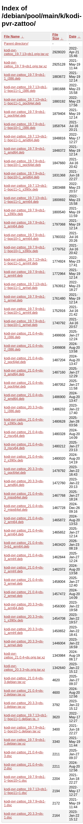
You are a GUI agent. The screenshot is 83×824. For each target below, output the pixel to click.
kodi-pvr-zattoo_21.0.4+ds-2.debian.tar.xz (24, 692)
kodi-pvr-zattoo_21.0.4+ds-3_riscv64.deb (24, 446)
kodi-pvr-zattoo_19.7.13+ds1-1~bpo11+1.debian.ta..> (25, 717)
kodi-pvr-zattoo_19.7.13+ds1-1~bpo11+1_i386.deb (25, 89)
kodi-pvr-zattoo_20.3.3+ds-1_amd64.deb (24, 483)
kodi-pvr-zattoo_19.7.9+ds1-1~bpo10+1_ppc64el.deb (25, 163)
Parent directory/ (16, 43)
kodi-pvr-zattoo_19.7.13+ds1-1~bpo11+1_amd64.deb (25, 138)
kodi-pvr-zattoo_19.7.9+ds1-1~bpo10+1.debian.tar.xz (25, 729)
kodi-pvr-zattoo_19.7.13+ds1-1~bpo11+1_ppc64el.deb (25, 101)
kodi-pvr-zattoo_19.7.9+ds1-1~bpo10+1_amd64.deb (25, 175)
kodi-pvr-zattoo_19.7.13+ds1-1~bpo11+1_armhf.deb (25, 261)
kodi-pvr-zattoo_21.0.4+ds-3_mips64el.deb (24, 495)
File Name (12, 36)
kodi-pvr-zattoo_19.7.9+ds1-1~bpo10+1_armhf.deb (25, 310)
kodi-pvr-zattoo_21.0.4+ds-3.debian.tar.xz (24, 680)
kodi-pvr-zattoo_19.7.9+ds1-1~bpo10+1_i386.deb (25, 126)
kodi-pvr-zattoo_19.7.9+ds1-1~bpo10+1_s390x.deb (25, 249)
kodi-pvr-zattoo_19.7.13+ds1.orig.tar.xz (26, 52)
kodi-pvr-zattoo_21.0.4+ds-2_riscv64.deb (24, 434)
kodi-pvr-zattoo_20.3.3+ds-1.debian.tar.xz (24, 705)
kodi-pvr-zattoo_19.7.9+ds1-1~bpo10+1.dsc (25, 778)
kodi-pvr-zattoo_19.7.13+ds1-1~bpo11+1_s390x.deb (25, 187)
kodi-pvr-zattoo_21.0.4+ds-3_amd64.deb (24, 372)
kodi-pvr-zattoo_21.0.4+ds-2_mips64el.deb (24, 507)
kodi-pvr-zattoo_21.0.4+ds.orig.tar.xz (24, 655)
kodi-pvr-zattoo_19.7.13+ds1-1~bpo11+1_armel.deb (25, 286)
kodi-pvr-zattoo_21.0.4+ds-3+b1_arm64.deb (24, 544)
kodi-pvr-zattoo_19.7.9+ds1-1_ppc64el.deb (25, 113)
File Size (55, 36)
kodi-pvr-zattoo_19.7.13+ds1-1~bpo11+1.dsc (25, 791)
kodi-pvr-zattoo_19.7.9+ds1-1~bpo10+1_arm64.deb (25, 237)
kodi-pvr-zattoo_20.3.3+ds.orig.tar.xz (24, 667)
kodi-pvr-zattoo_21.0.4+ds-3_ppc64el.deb (24, 384)
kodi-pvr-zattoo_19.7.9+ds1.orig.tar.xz (25, 64)
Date (72, 36)
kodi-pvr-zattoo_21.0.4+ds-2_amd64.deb (24, 397)
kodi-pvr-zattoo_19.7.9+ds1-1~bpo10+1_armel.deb (25, 323)
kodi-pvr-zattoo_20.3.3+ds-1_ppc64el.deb (24, 470)
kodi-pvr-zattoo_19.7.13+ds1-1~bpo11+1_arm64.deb (25, 200)
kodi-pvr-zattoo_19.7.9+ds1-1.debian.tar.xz (25, 741)
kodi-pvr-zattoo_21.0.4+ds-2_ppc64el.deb (24, 360)
